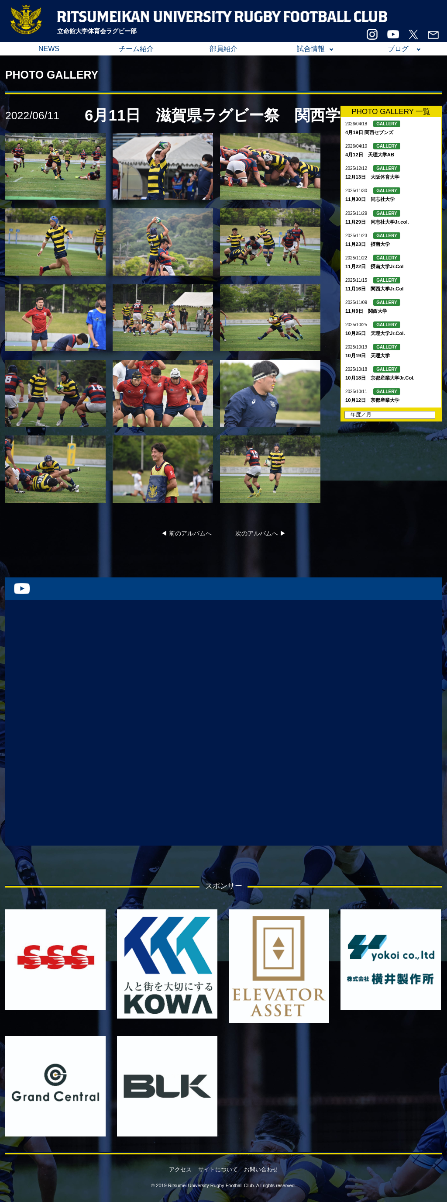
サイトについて (218, 1169)
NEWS (48, 48)
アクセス (180, 1169)
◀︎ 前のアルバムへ (186, 533)
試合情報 (311, 48)
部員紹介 (223, 48)
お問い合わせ (261, 1169)
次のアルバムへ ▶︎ (260, 533)
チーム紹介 (136, 48)
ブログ (398, 48)
